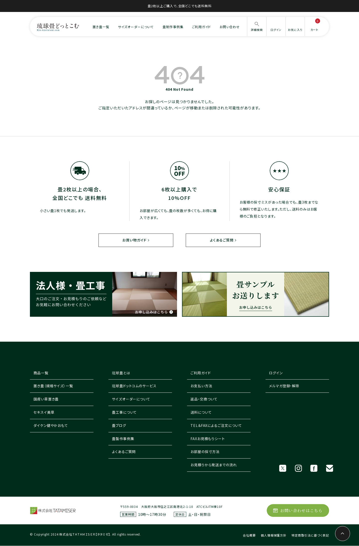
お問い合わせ (230, 26)
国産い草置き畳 (46, 399)
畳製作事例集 (123, 438)
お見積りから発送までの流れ (213, 465)
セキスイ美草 (43, 412)
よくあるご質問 (221, 239)
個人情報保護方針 (273, 535)
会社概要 (249, 535)
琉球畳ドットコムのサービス (134, 386)
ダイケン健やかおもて (50, 425)
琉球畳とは (121, 373)
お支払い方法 (201, 386)
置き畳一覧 (100, 26)
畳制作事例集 (173, 26)
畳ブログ (119, 425)
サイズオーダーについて (136, 26)
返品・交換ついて (204, 399)
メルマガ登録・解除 (284, 386)
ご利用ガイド (201, 26)
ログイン (276, 373)
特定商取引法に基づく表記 (310, 535)
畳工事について (124, 412)
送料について (201, 412)
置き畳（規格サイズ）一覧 (53, 386)
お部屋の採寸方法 (205, 451)
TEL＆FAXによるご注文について (216, 425)
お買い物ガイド (134, 239)
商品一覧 (40, 373)
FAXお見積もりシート (207, 438)
